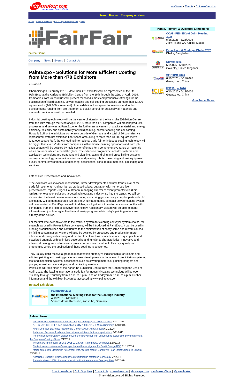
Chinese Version (206, 6)
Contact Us (73, 60)
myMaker (177, 6)
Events (189, 6)
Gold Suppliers (83, 371)
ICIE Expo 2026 (176, 88)
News (82, 21)
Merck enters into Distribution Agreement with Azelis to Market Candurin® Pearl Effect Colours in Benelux (87, 350)
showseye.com (140, 371)
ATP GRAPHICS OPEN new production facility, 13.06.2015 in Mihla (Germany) (73, 325)
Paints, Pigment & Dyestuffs (66, 21)
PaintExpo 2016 (61, 290)
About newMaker (62, 371)
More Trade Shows (203, 100)
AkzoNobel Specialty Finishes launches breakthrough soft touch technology (72, 357)
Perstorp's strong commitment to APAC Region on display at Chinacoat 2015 (72, 321)
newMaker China (161, 371)
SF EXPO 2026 (175, 75)
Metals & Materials (44, 21)
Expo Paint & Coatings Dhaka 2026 (188, 50)
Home (31, 21)
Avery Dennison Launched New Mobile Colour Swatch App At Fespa (68, 328)
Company (34, 60)
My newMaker (182, 371)
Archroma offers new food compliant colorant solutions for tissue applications (72, 332)
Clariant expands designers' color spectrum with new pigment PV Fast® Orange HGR (77, 346)
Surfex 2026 (174, 61)
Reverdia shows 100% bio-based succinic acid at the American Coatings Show (73, 360)
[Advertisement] (183, 136)
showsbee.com (119, 371)
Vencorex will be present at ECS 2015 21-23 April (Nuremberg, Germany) (71, 342)
